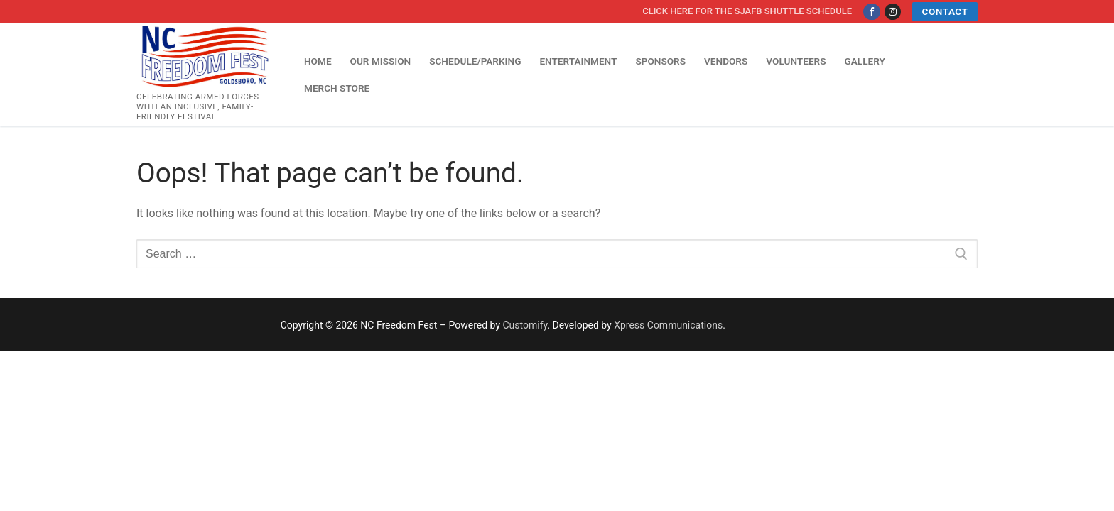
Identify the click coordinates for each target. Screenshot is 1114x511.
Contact (945, 11)
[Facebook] (871, 12)
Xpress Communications (668, 325)
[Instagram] (893, 12)
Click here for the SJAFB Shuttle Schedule (747, 11)
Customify (525, 325)
